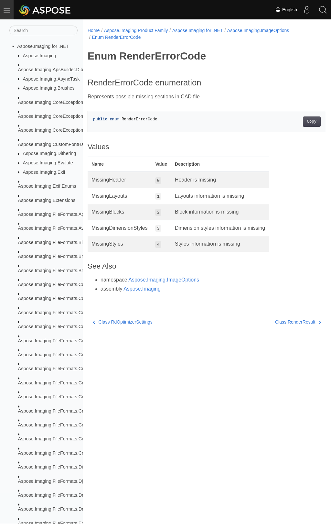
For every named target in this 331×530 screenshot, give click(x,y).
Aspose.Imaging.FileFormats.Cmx (53, 354)
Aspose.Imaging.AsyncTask (51, 79)
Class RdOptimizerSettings (123, 322)
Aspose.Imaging (39, 55)
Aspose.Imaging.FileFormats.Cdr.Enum (58, 312)
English (286, 10)
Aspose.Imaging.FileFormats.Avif (52, 228)
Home (94, 30)
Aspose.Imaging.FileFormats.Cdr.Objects (60, 326)
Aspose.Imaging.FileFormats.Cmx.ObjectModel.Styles (74, 411)
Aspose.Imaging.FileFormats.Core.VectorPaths (66, 453)
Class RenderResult (281, 322)
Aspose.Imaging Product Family (136, 30)
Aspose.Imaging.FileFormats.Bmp (53, 256)
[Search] (43, 30)
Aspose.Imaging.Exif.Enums (47, 186)
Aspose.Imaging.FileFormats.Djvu (53, 481)
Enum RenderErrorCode (116, 37)
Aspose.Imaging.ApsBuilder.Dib (50, 69)
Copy (295, 121)
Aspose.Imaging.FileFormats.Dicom (55, 466)
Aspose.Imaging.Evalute (48, 162)
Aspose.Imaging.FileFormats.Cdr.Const (58, 298)
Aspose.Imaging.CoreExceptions (52, 102)
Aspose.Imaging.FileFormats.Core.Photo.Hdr (64, 438)
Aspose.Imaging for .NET (43, 46)
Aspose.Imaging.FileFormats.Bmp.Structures (64, 270)
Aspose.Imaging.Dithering (49, 153)
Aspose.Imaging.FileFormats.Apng (54, 214)
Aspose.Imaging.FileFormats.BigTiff (54, 242)
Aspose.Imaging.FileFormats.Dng (52, 495)
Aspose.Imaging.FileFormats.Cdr (52, 284)
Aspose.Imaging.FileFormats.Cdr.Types (59, 340)
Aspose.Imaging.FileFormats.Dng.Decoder (62, 509)
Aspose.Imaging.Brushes (49, 88)
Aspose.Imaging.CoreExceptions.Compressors (66, 116)
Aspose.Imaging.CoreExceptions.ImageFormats (67, 130)
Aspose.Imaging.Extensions (47, 200)
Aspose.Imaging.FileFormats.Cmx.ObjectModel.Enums (74, 382)
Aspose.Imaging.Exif (44, 172)
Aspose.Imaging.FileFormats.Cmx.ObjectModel (67, 368)
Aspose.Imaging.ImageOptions (258, 30)
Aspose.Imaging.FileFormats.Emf (52, 523)
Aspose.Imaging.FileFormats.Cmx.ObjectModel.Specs (74, 396)
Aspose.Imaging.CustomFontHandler (56, 144)
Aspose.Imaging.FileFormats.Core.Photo (60, 424)
